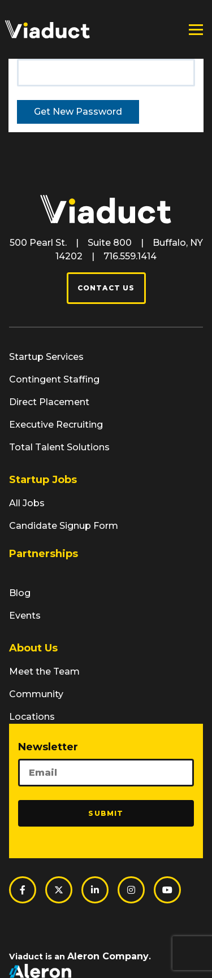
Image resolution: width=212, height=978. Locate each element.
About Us (33, 648)
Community (36, 694)
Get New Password (78, 111)
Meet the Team (44, 671)
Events (25, 615)
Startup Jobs (43, 479)
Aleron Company (108, 956)
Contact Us (106, 288)
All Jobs (27, 503)
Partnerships (43, 553)
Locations (32, 716)
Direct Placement (49, 402)
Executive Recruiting (56, 424)
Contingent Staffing (54, 379)
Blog (20, 593)
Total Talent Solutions (59, 447)
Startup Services (46, 356)
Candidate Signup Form (63, 525)
